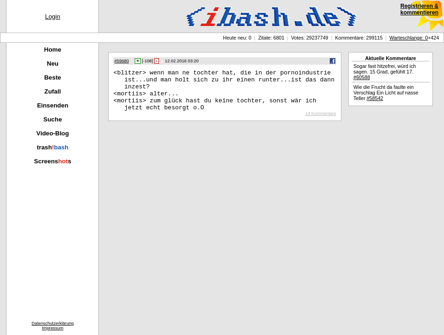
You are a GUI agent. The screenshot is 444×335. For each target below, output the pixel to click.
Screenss (52, 161)
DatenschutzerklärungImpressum (53, 325)
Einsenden (52, 105)
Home (52, 49)
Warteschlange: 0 (409, 37)
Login (52, 16)
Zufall (53, 91)
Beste (52, 77)
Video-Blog (52, 133)
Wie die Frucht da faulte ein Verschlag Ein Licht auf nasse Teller (385, 92)
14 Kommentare (321, 122)
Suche (52, 119)
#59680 (121, 61)
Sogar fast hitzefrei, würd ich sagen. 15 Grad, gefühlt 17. (384, 71)
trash (52, 147)
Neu (53, 63)
